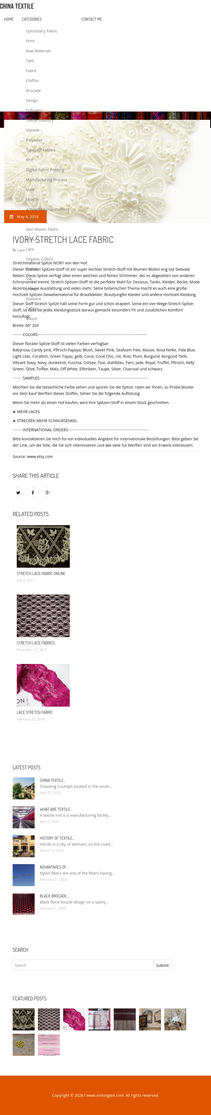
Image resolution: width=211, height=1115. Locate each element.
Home (9, 19)
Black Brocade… (54, 896)
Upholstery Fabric (42, 31)
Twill (30, 60)
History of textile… (57, 838)
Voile (30, 189)
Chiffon (32, 80)
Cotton (32, 269)
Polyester (34, 140)
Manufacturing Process (46, 179)
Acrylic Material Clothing (47, 209)
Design (32, 100)
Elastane (33, 298)
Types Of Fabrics (40, 150)
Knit (29, 159)
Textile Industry (40, 120)
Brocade (33, 90)
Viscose (32, 130)
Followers (34, 110)
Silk (29, 278)
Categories (32, 19)
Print (30, 41)
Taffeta (32, 308)
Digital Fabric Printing (45, 169)
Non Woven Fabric (42, 229)
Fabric (31, 70)
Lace (30, 249)
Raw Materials (38, 50)
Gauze (31, 318)
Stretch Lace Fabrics (36, 642)
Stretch (32, 199)
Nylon (31, 219)
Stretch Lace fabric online (41, 573)
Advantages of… (54, 867)
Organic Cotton (39, 259)
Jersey (31, 288)
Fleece (31, 239)
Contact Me (92, 19)
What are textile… (56, 809)
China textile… (53, 780)
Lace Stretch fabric (35, 712)
